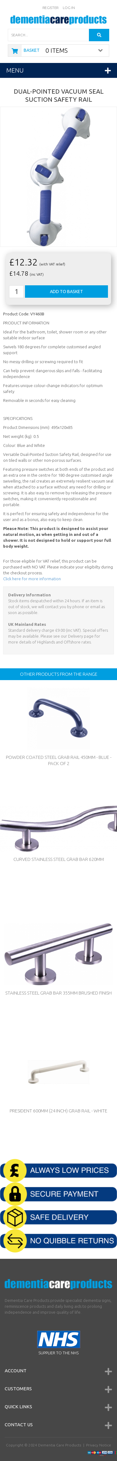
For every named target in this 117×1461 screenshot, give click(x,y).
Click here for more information (32, 579)
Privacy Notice (98, 1445)
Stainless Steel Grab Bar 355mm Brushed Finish (58, 993)
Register (50, 8)
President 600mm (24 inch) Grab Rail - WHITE (58, 1110)
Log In (69, 8)
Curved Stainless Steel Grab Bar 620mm (58, 859)
